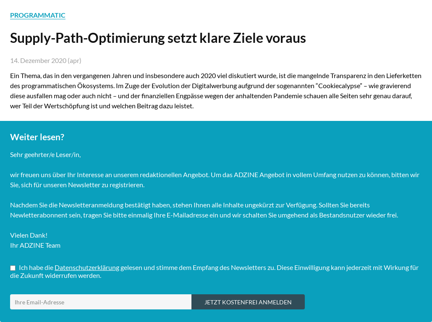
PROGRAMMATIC (37, 15)
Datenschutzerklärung (87, 267)
